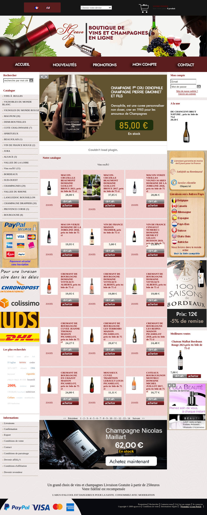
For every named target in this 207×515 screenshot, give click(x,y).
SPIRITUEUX (11, 133)
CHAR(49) (12, 392)
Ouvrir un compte (187, 93)
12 (120, 418)
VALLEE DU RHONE (15, 191)
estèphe (20, 398)
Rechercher (154, 504)
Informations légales (169, 506)
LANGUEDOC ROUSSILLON (19, 197)
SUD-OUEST (11, 180)
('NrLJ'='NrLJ (13, 380)
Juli (33, 356)
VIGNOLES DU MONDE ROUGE (21, 110)
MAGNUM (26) (12, 116)
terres (22, 362)
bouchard (21, 392)
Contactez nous (167, 504)
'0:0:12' (10, 356)
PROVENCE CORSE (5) (16, 209)
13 (124, 418)
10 (111, 418)
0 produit (171, 8)
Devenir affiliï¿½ (12, 459)
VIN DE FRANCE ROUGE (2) (19, 145)
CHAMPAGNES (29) (15, 185)
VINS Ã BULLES (13, 96)
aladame (23, 386)
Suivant (136, 418)
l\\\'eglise (12, 362)
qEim (26, 356)
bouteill (31, 379)
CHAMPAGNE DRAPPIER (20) (20, 203)
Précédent (73, 418)
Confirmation (10, 429)
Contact (8, 447)
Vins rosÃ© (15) (12, 168)
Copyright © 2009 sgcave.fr (129, 506)
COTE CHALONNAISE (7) (18, 127)
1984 (32, 368)
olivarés (23, 368)
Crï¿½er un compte (182, 504)
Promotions (142, 504)
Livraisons (9, 423)
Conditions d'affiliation (15, 465)
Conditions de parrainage (16, 453)
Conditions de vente (14, 440)
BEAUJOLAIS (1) (13, 139)
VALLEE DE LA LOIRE (16, 162)
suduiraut (30, 391)
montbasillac (30, 398)
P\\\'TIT (23, 380)
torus (19, 356)
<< (64, 418)
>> (143, 418)
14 (129, 418)
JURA (7, 151)
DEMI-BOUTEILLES (15, 121)
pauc (32, 385)
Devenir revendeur (13, 472)
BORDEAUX (11, 174)
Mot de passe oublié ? (187, 91)
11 (115, 418)
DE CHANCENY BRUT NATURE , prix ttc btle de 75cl (184, 114)
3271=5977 (12, 368)
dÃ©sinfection (13, 403)
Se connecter (198, 504)
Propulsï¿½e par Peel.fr (191, 506)
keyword (11, 374)
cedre (32, 362)
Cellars (11, 397)
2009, (12, 385)
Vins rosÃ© (103, 164)
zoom (49, 205)
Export (7, 434)
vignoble (30, 373)
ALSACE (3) (10, 156)
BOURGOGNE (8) (13, 214)
